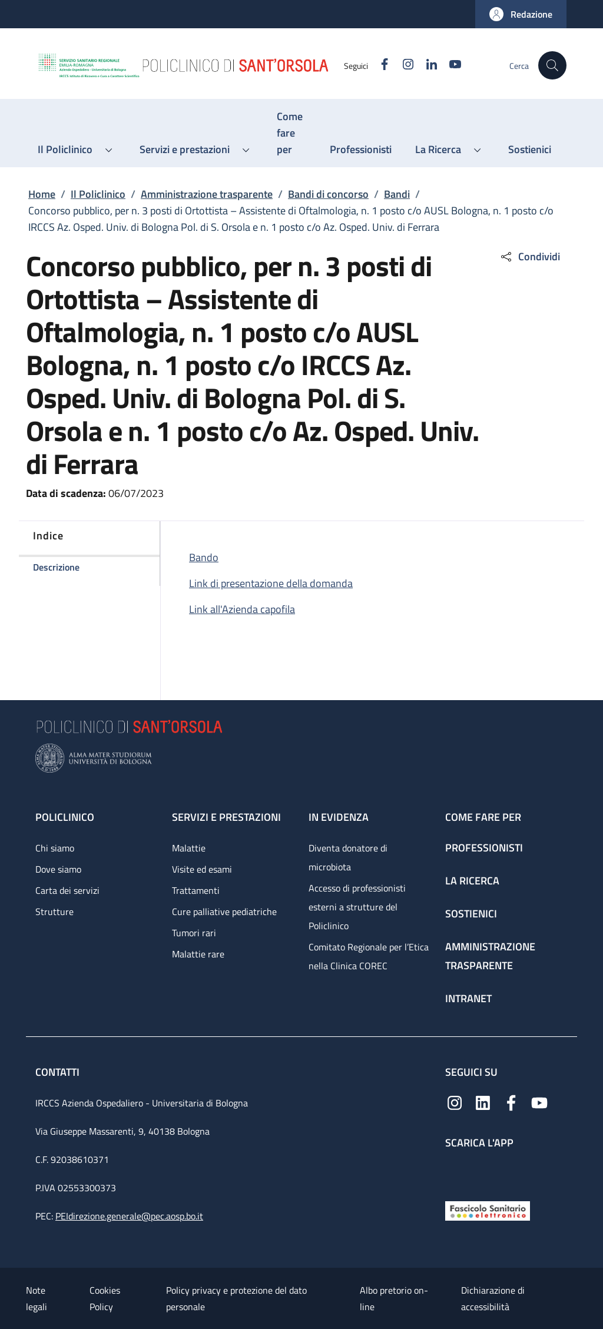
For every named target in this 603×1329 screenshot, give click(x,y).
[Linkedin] (427, 65)
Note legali (36, 1298)
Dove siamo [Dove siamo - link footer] (58, 869)
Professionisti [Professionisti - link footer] (484, 848)
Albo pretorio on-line (394, 1298)
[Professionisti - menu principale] (360, 149)
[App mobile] (454, 1172)
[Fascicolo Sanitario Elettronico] (487, 1210)
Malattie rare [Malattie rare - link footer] (198, 954)
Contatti (58, 1072)
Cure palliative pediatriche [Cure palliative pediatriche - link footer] (224, 911)
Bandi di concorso (328, 194)
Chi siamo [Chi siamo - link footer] (54, 848)
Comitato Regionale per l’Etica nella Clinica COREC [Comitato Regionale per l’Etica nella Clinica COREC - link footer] (369, 956)
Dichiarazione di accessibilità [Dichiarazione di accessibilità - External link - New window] (493, 1298)
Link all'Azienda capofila (242, 609)
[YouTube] (450, 65)
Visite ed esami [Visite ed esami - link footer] (202, 869)
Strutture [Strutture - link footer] (54, 911)
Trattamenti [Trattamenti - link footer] (196, 890)
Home (41, 194)
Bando (203, 557)
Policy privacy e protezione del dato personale (236, 1298)
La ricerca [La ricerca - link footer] (472, 881)
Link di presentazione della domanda (271, 583)
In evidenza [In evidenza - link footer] (339, 817)
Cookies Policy (105, 1298)
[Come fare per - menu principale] (291, 133)
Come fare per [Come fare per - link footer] (483, 817)
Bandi (397, 194)
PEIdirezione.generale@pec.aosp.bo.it (129, 1216)
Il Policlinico (98, 194)
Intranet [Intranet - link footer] (468, 998)
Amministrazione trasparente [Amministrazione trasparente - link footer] (490, 956)
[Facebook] (380, 65)
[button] (520, 14)
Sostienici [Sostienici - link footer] (471, 914)
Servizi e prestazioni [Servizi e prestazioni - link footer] (226, 817)
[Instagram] (403, 65)
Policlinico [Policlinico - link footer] (64, 817)
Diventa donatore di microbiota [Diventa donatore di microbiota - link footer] (348, 857)
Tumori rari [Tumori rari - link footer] (194, 933)
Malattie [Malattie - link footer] (189, 848)
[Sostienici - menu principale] (529, 149)
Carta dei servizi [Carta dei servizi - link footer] (67, 890)
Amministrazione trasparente (207, 194)
